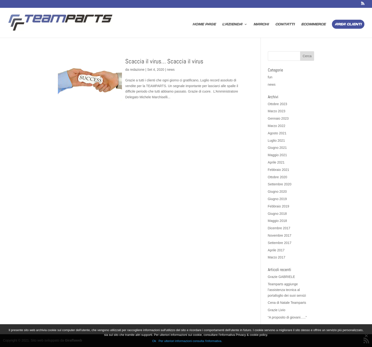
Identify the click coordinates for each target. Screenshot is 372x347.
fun (270, 77)
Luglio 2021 (276, 140)
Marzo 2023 (276, 111)
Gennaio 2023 (278, 118)
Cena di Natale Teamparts (287, 303)
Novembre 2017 (280, 235)
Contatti (285, 24)
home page (204, 24)
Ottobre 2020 (277, 177)
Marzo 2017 (276, 257)
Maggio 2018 (277, 221)
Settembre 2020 (280, 184)
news (171, 69)
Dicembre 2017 (279, 228)
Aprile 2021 (276, 162)
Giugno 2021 (277, 148)
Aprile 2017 (276, 250)
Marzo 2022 (276, 126)
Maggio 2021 (277, 155)
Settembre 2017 (280, 243)
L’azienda (232, 24)
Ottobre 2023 (277, 104)
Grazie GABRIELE (281, 277)
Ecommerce (313, 24)
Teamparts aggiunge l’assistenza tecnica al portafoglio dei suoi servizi (287, 289)
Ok (154, 341)
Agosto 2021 (277, 133)
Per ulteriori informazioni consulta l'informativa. (190, 341)
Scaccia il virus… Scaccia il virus (164, 61)
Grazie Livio (276, 310)
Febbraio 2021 (278, 170)
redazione (137, 69)
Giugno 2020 (277, 191)
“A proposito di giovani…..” (287, 317)
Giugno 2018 (277, 214)
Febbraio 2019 (278, 206)
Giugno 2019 (277, 199)
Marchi (261, 24)
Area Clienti (348, 24)
